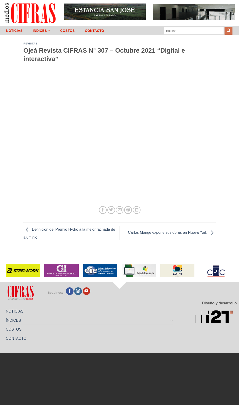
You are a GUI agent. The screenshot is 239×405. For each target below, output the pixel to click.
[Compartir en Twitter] (111, 210)
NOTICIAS (14, 31)
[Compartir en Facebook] (103, 210)
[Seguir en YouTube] (86, 291)
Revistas (30, 43)
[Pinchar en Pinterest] (128, 210)
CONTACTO (94, 31)
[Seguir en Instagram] (78, 291)
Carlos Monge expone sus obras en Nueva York (171, 233)
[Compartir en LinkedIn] (137, 210)
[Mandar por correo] (119, 210)
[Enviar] (228, 31)
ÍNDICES (41, 31)
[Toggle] (172, 320)
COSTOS (67, 31)
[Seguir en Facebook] (70, 291)
